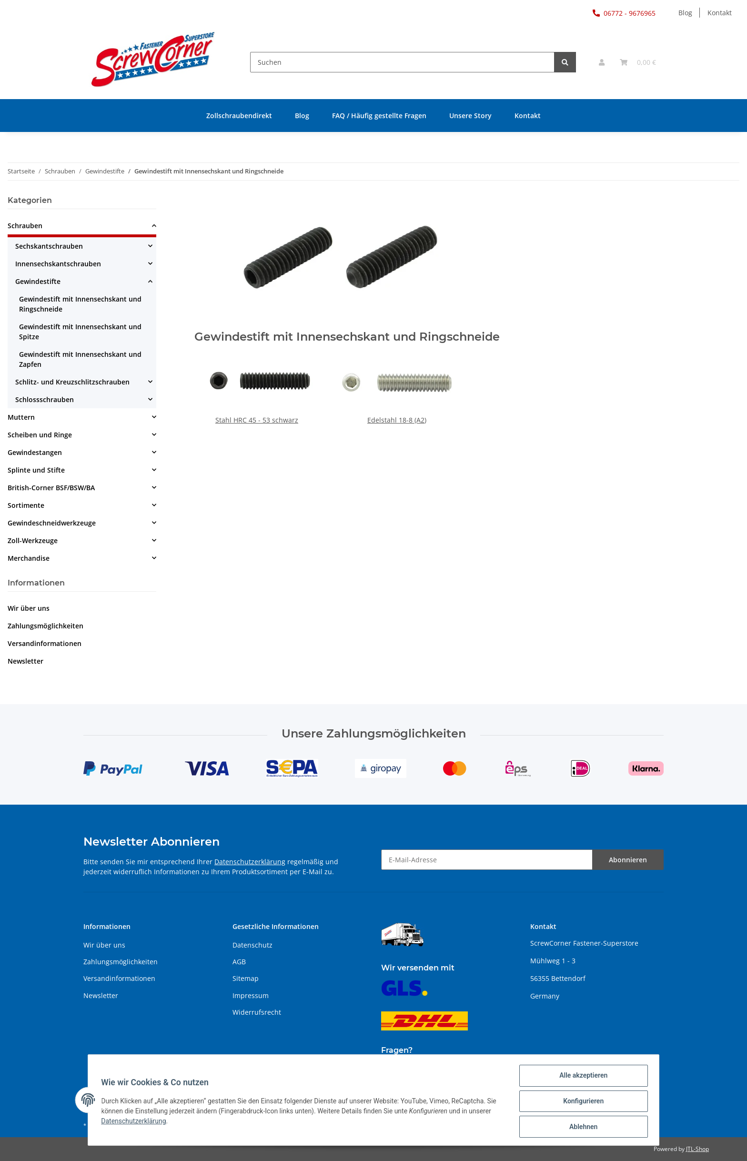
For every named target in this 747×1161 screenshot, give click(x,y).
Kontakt (719, 12)
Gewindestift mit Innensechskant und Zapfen (80, 359)
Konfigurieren (581, 1102)
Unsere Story (470, 115)
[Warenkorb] (638, 62)
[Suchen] (402, 62)
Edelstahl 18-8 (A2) (396, 419)
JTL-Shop (697, 1149)
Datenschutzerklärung (249, 861)
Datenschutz (252, 944)
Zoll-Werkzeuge (33, 540)
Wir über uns (29, 608)
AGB (239, 961)
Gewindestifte (38, 281)
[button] (601, 62)
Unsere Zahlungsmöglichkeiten (374, 733)
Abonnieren (628, 859)
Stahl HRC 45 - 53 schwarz (256, 419)
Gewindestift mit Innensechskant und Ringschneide (80, 303)
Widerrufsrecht (256, 1012)
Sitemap (245, 978)
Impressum (250, 995)
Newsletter (25, 661)
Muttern (21, 417)
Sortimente (26, 505)
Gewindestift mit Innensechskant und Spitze (80, 331)
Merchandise (29, 558)
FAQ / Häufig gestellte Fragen (379, 115)
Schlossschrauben (44, 399)
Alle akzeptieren (581, 1077)
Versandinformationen (44, 643)
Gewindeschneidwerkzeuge (52, 522)
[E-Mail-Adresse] (487, 859)
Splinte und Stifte (36, 469)
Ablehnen (581, 1127)
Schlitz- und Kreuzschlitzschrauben (72, 381)
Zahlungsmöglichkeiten (45, 625)
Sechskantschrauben (49, 246)
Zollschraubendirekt (239, 115)
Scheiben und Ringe (40, 434)
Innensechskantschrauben (58, 263)
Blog (685, 12)
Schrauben (25, 225)
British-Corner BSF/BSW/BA (51, 487)
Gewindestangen (35, 452)
